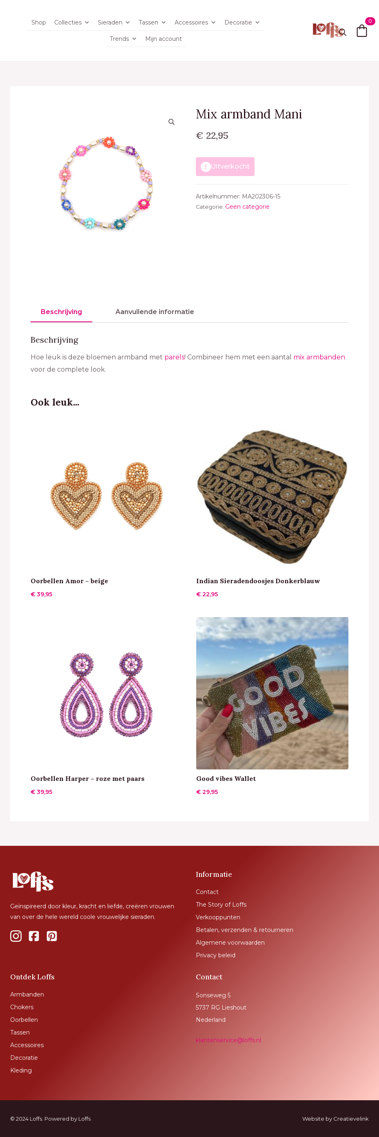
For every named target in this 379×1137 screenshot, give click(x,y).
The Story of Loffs (221, 904)
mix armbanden (319, 357)
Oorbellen (24, 1019)
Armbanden (27, 994)
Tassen (152, 22)
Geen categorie (247, 206)
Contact (207, 892)
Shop (38, 22)
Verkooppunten (218, 917)
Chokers (21, 1007)
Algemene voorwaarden (230, 942)
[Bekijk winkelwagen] (362, 31)
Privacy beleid (215, 955)
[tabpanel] (189, 355)
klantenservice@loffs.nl (228, 1040)
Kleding (21, 1070)
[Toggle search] (342, 32)
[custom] (16, 936)
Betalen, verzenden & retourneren (244, 930)
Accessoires (195, 22)
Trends (123, 39)
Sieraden (114, 22)
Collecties (72, 22)
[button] (171, 121)
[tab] (61, 312)
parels (174, 357)
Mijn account (163, 38)
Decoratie (242, 22)
